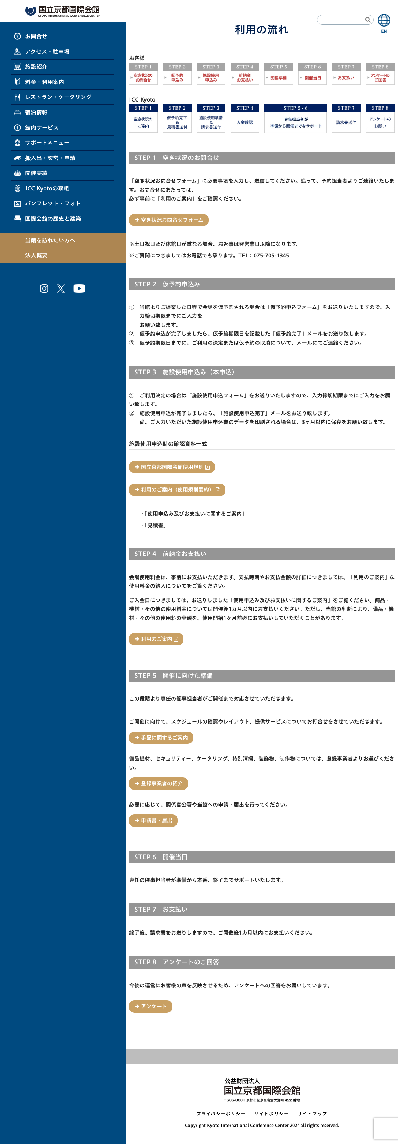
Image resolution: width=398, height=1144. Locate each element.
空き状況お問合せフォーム (172, 220)
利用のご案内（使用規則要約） (177, 489)
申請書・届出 (156, 820)
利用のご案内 (156, 639)
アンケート (154, 1006)
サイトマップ (313, 1114)
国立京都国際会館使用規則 (172, 467)
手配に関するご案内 (164, 737)
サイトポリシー (271, 1114)
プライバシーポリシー (221, 1114)
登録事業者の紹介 (162, 783)
